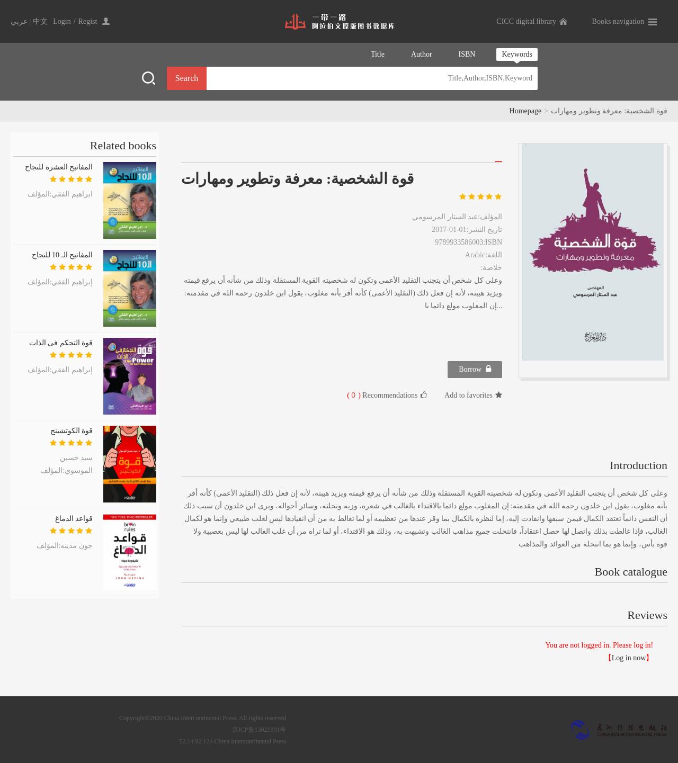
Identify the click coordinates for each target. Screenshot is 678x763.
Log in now (629, 658)
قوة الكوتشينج (71, 431)
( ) (354, 395)
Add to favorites (473, 395)
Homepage (526, 111)
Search (187, 78)
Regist (87, 21)
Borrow (475, 368)
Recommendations (386, 395)
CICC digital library (526, 21)
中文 (40, 21)
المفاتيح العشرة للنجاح (59, 167)
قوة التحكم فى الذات (61, 343)
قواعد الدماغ (74, 519)
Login (61, 21)
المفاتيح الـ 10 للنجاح (62, 255)
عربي (19, 21)
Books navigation (618, 21)
